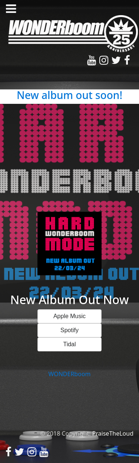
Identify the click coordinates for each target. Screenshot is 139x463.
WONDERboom (69, 374)
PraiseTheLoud (112, 433)
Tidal (69, 344)
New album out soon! (69, 95)
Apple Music (69, 316)
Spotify (69, 330)
